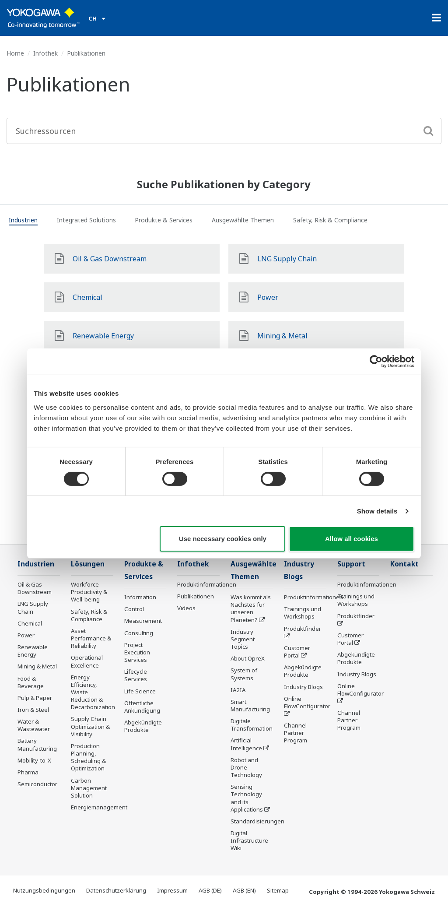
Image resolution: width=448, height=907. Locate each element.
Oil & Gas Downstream (35, 588)
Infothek (45, 53)
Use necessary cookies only (222, 538)
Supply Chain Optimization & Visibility (90, 726)
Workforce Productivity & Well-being (89, 591)
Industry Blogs (303, 687)
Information (140, 597)
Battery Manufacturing (37, 744)
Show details (377, 511)
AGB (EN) (244, 890)
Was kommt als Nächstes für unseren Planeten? (251, 608)
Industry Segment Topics (243, 639)
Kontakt (404, 564)
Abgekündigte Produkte (143, 726)
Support (351, 564)
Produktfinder (302, 629)
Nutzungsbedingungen (44, 890)
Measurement (143, 621)
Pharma (28, 772)
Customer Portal (297, 651)
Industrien (36, 564)
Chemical (30, 623)
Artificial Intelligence (246, 744)
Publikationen (195, 596)
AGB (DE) (210, 890)
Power (26, 635)
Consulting (138, 633)
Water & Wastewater (34, 725)
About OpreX (248, 658)
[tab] (23, 221)
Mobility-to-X (34, 760)
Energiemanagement (99, 807)
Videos (186, 608)
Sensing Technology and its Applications (247, 798)
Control (134, 609)
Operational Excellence (87, 661)
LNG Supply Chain (33, 607)
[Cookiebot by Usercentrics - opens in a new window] (376, 361)
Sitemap (278, 890)
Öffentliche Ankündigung (142, 706)
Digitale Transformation (252, 724)
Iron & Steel (33, 710)
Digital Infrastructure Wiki (249, 840)
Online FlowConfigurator (307, 702)
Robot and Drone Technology (246, 767)
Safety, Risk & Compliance (89, 615)
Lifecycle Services (135, 675)
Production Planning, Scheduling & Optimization (88, 757)
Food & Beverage (31, 682)
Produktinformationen (206, 584)
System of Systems (244, 674)
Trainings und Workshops (302, 612)
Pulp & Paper (35, 698)
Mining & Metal (37, 666)
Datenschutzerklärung (116, 890)
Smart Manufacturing (250, 705)
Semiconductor (37, 784)
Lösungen (88, 564)
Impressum (172, 890)
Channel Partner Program (295, 732)
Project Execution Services (137, 652)
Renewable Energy (33, 650)
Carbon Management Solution (89, 788)
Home (15, 53)
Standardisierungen (257, 821)
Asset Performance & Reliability (91, 638)
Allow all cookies (351, 538)
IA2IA (238, 690)
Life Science (140, 691)
